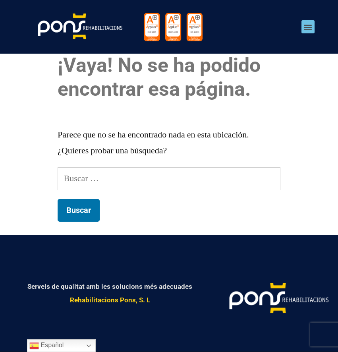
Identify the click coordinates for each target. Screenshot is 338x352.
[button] (308, 26)
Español (46, 345)
